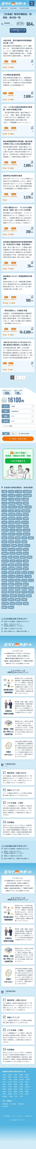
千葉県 (9, 1079)
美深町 (11, 592)
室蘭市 (26, 526)
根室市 (4, 557)
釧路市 (24, 599)
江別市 (19, 561)
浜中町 (4, 569)
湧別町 (17, 573)
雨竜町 (26, 603)
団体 (13, 434)
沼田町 (11, 565)
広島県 (21, 1089)
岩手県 (15, 1074)
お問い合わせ (28, 1116)
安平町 (19, 526)
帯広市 (19, 534)
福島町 (11, 584)
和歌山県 (27, 1086)
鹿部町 (11, 607)
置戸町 (24, 588)
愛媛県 (15, 1091)
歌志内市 (5, 561)
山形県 (4, 1077)
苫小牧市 (5, 596)
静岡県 (9, 1084)
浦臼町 (26, 569)
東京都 (15, 1079)
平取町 (17, 538)
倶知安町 (12, 503)
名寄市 (26, 515)
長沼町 (12, 603)
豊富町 (28, 596)
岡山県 (15, 1089)
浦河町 (19, 569)
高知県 (21, 1091)
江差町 (26, 561)
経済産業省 (5, 1104)
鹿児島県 (4, 1096)
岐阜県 (4, 1084)
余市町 (4, 503)
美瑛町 (17, 592)
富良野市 (5, 530)
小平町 (12, 530)
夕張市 (4, 522)
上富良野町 (27, 491)
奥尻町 (4, 526)
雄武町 (19, 603)
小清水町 (26, 530)
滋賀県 (26, 1084)
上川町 (4, 495)
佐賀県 (4, 1094)
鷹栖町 (4, 607)
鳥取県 (4, 1089)
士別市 (19, 518)
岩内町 (4, 534)
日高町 (20, 545)
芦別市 (24, 592)
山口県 (26, 1089)
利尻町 (20, 507)
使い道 (6, 421)
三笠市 (11, 491)
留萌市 (4, 580)
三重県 (21, 1084)
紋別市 (11, 588)
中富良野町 (27, 495)
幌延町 (4, 538)
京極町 (4, 499)
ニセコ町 (28, 576)
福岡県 (26, 1091)
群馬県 (26, 1077)
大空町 (11, 522)
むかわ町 (20, 576)
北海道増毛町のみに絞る (18, 30)
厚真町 (19, 515)
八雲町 (19, 503)
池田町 (4, 565)
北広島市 (28, 507)
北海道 (4, 1074)
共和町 (26, 503)
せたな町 (12, 576)
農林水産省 (5, 1106)
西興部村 (13, 596)
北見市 (11, 511)
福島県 (9, 1077)
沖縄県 (11, 1096)
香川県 (9, 1091)
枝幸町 (19, 553)
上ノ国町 (18, 491)
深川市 (4, 573)
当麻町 (31, 538)
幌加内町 (26, 534)
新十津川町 (6, 545)
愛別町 (11, 542)
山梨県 (21, 1082)
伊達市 (17, 499)
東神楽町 (5, 553)
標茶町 (29, 557)
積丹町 (4, 588)
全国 (16, 1096)
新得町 (14, 545)
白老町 (17, 580)
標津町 (23, 557)
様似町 (16, 557)
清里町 (11, 573)
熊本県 (15, 1094)
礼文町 (4, 584)
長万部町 (5, 603)
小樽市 (19, 530)
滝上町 (24, 573)
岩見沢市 (12, 534)
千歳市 (17, 511)
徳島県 (4, 1091)
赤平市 (4, 599)
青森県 (9, 1074)
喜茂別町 (12, 518)
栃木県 (21, 1077)
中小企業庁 (13, 1104)
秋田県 (26, 1074)
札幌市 (19, 549)
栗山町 (26, 553)
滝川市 (31, 573)
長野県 (26, 1082)
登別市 (11, 580)
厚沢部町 (12, 515)
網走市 (17, 588)
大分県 (21, 1094)
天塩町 (17, 522)
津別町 (26, 565)
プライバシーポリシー (17, 1116)
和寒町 (4, 518)
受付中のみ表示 (25, 433)
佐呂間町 (25, 499)
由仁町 (4, 576)
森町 (10, 557)
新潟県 (27, 1079)
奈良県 (21, 1086)
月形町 (4, 549)
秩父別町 (18, 584)
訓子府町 (21, 596)
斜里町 (17, 542)
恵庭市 (4, 542)
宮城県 (21, 1074)
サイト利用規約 (6, 1116)
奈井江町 (25, 522)
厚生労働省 (21, 1104)
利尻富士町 (12, 507)
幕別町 (11, 538)
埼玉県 (4, 1079)
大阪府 (9, 1086)
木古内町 (12, 549)
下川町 (19, 495)
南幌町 (4, 515)
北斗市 (4, 511)
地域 (5, 411)
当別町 (24, 538)
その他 (21, 1096)
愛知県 (15, 1084)
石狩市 (24, 580)
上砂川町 (12, 495)
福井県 (15, 1082)
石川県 (9, 1082)
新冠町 (24, 542)
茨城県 (15, 1077)
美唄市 (31, 588)
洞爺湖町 (18, 565)
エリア (6, 406)
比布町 (12, 561)
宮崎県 (26, 1094)
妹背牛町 (12, 526)
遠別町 (11, 599)
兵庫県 (15, 1086)
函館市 (4, 507)
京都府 (4, 1086)
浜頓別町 (12, 569)
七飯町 (4, 491)
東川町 (26, 549)
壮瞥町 (26, 518)
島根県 (9, 1089)
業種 (5, 416)
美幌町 (4, 592)
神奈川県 (21, 1079)
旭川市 (27, 545)
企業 (6, 434)
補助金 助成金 (4, 8)
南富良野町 (25, 511)
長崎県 (9, 1094)
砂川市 (31, 580)
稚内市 (26, 584)
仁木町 (11, 499)
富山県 (4, 1082)
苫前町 (31, 592)
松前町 (12, 553)
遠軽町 (17, 599)
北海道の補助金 (13, 8)
